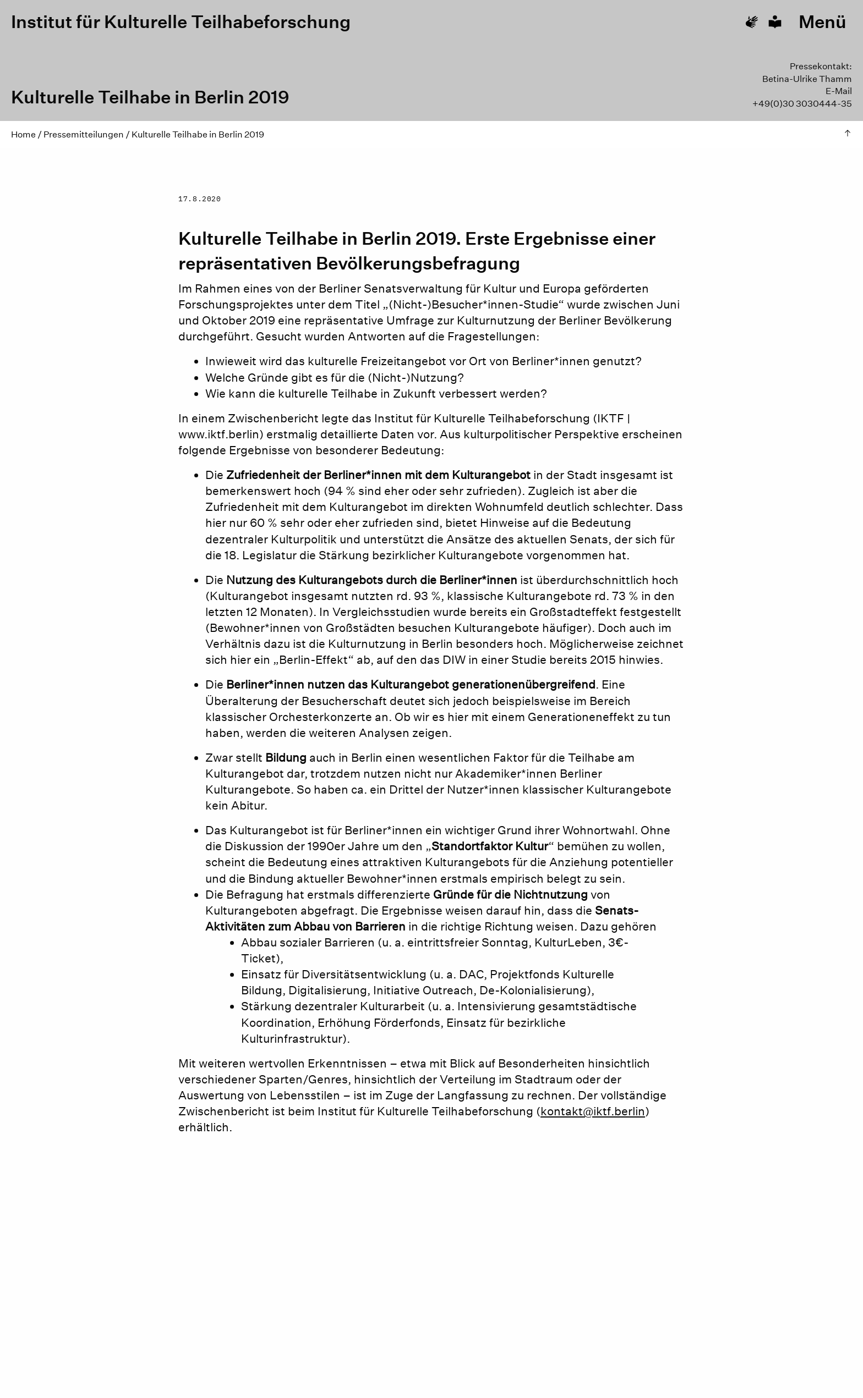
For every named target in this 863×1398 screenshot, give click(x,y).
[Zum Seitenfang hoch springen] (847, 134)
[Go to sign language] (752, 22)
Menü (822, 22)
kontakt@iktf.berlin (592, 1111)
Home (23, 134)
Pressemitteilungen (83, 134)
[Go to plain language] (775, 22)
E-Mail (839, 91)
